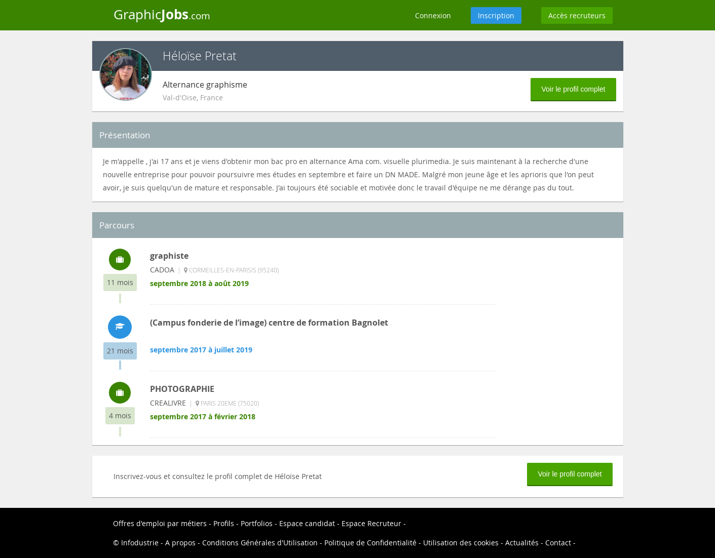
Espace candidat (307, 523)
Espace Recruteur (371, 523)
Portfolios (257, 523)
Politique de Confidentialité (370, 542)
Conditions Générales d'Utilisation (260, 542)
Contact (558, 542)
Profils (223, 523)
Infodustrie (140, 542)
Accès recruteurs (577, 15)
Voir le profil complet (573, 89)
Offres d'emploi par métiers (160, 523)
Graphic (162, 14)
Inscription (496, 15)
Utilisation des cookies (461, 542)
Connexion (433, 15)
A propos (180, 542)
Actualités (522, 542)
